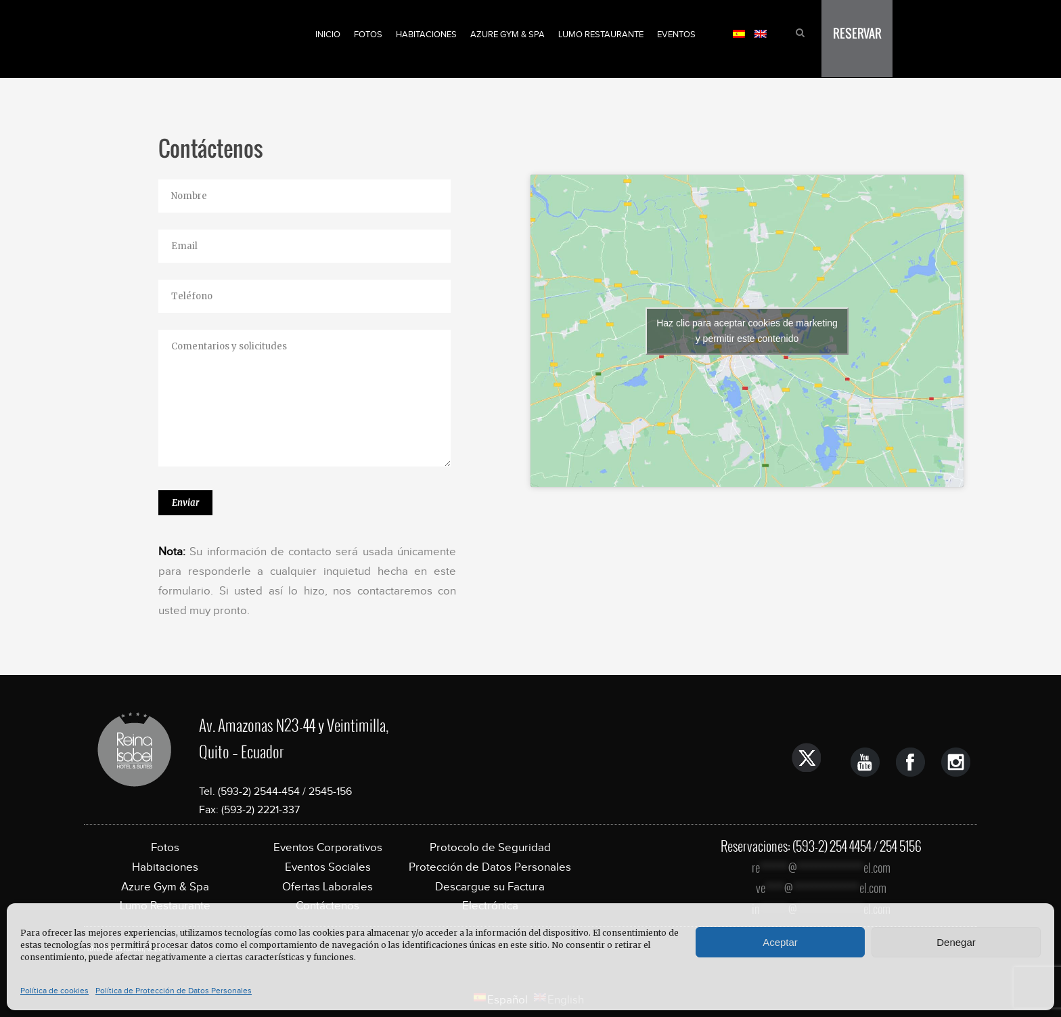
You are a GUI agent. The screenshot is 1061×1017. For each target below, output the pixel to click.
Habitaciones (426, 34)
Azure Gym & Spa (507, 34)
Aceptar (780, 942)
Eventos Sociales (328, 867)
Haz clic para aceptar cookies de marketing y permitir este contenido (747, 331)
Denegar (956, 942)
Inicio (327, 34)
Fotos (368, 34)
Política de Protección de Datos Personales (173, 990)
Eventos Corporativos (327, 847)
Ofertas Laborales (327, 886)
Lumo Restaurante (601, 34)
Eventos (676, 34)
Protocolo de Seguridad (490, 847)
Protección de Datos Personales (490, 867)
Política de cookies (54, 990)
